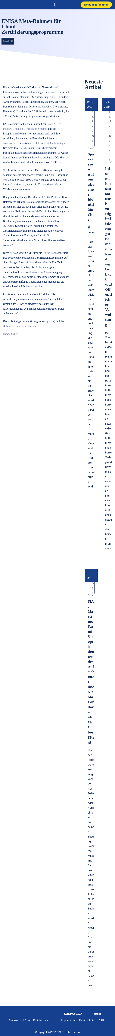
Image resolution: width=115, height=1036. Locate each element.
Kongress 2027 (73, 1013)
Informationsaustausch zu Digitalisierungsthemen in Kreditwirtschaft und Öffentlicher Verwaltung (108, 246)
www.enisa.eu (10, 333)
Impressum (68, 1020)
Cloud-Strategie (56, 143)
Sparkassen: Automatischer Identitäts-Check (91, 187)
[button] (55, 5)
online (39, 157)
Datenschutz (86, 1020)
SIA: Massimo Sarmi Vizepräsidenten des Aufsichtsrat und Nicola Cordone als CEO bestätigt (91, 672)
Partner (96, 1013)
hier (23, 326)
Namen (93, 583)
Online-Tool (49, 252)
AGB (101, 1020)
